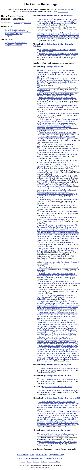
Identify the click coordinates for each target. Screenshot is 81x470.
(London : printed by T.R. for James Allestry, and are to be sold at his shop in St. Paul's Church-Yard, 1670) (58, 418)
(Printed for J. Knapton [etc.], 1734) (58, 166)
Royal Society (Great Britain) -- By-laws (56, 364)
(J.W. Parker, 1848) (55, 243)
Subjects (55, 458)
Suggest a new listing (56, 455)
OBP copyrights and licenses (40, 467)
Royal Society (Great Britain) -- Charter (56, 376)
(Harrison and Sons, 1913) (57, 107)
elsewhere (27, 23)
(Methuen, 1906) (58, 160)
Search (24, 458)
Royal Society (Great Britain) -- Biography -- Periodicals (16, 44)
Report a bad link (41, 455)
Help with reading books (25, 455)
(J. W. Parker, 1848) (55, 171)
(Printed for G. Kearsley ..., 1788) (56, 256)
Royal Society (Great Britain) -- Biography (57, 15)
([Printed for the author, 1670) (58, 231)
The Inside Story (54, 462)
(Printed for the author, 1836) (56, 219)
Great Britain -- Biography (14, 34)
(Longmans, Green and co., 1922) (58, 93)
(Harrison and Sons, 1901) (58, 35)
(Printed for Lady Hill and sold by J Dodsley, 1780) (58, 305)
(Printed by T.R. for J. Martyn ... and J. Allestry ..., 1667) (58, 283)
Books (23, 462)
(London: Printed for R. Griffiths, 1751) (58, 81)
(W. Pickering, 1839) (57, 193)
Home (18, 458)
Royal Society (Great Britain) (15, 30)
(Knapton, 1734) (55, 185)
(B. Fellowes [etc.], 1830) (57, 155)
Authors (42, 458)
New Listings (33, 458)
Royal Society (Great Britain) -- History (18, 32)
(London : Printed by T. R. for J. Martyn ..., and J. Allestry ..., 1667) (56, 340)
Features (36, 462)
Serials (62, 458)
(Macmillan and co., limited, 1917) (57, 21)
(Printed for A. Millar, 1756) (58, 124)
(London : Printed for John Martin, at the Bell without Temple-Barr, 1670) (58, 404)
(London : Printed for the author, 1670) (58, 353)
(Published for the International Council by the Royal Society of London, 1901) (57, 315)
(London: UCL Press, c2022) (57, 435)
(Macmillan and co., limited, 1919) (56, 28)
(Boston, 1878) (57, 275)
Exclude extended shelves (64, 9)
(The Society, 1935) (58, 176)
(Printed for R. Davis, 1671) (58, 326)
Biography (9, 36)
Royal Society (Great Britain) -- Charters (57, 387)
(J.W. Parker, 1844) (57, 297)
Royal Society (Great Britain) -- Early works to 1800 (61, 398)
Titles (49, 458)
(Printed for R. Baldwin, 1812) (57, 149)
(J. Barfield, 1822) (57, 250)
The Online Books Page (40, 4)
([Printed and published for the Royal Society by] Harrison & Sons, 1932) (57, 55)
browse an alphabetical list (31, 11)
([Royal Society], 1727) (56, 334)
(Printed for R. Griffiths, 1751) (57, 138)
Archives (44, 462)
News (29, 462)
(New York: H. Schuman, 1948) (57, 443)
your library (17, 23)
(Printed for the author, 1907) (56, 99)
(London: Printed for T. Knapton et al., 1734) (56, 72)
